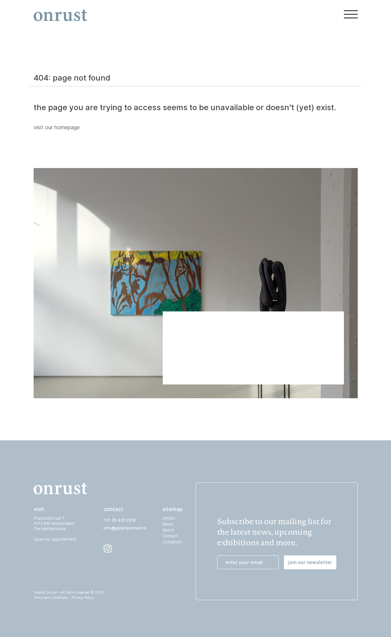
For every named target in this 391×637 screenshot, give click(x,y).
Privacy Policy (82, 598)
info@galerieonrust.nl (125, 528)
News (168, 524)
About (168, 529)
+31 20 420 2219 (119, 520)
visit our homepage (57, 127)
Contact (170, 535)
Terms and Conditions (51, 598)
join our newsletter (310, 562)
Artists (168, 518)
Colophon (172, 541)
